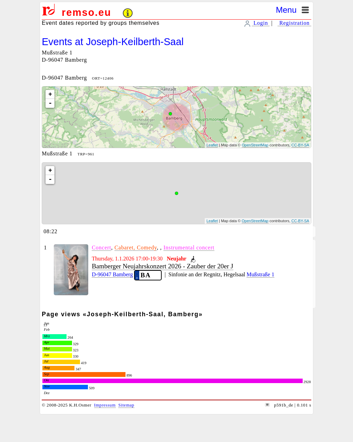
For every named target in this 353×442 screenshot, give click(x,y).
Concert (101, 247)
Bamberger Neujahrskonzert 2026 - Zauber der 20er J (162, 266)
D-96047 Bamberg (112, 274)
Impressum (105, 405)
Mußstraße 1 (260, 274)
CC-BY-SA (300, 145)
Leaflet (212, 145)
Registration (294, 23)
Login (261, 23)
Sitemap (126, 405)
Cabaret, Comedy (135, 247)
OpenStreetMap (255, 145)
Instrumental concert (188, 247)
